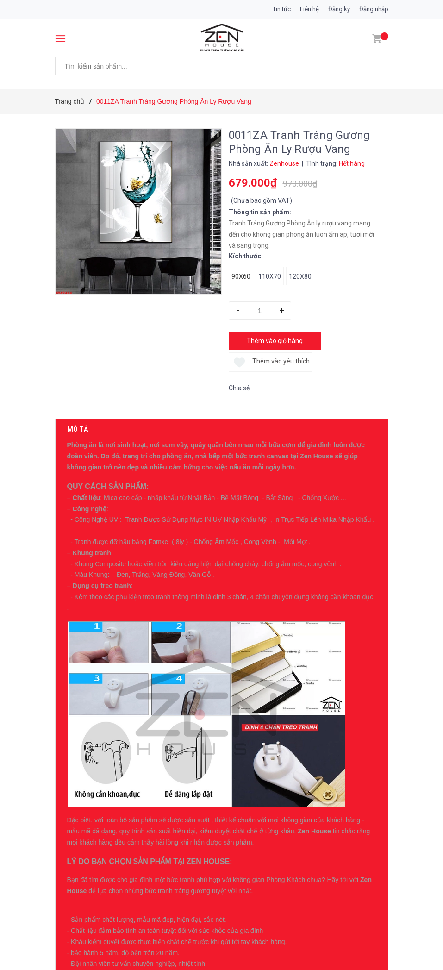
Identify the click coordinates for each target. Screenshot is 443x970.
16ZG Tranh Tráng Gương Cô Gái (153, 907)
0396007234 (140, 599)
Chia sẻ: (240, 388)
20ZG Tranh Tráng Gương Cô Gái (153, 664)
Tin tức (282, 9)
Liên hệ (309, 9)
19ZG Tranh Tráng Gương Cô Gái (153, 725)
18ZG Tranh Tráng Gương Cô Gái (153, 785)
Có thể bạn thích (97, 639)
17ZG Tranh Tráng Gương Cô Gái (153, 846)
